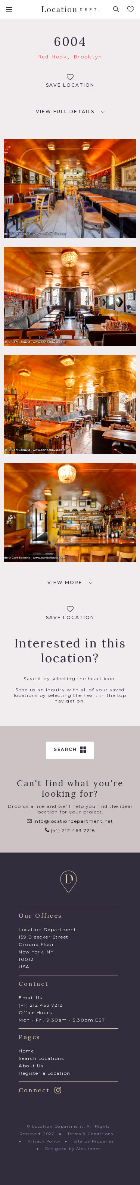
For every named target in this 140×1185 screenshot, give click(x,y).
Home (26, 1051)
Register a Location (45, 1073)
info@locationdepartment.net (70, 821)
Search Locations (41, 1058)
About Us (31, 1065)
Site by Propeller (94, 1141)
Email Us (30, 997)
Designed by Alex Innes (73, 1148)
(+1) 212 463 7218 (70, 830)
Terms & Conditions (90, 1133)
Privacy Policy (44, 1141)
